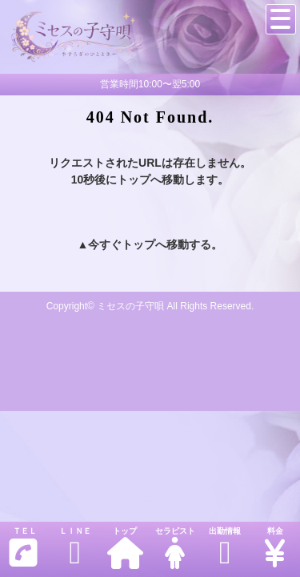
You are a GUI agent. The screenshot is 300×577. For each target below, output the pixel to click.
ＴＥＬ (23, 548)
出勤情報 (225, 548)
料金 (274, 548)
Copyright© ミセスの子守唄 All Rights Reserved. (150, 306)
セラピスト (174, 548)
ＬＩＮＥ (74, 548)
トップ (125, 548)
